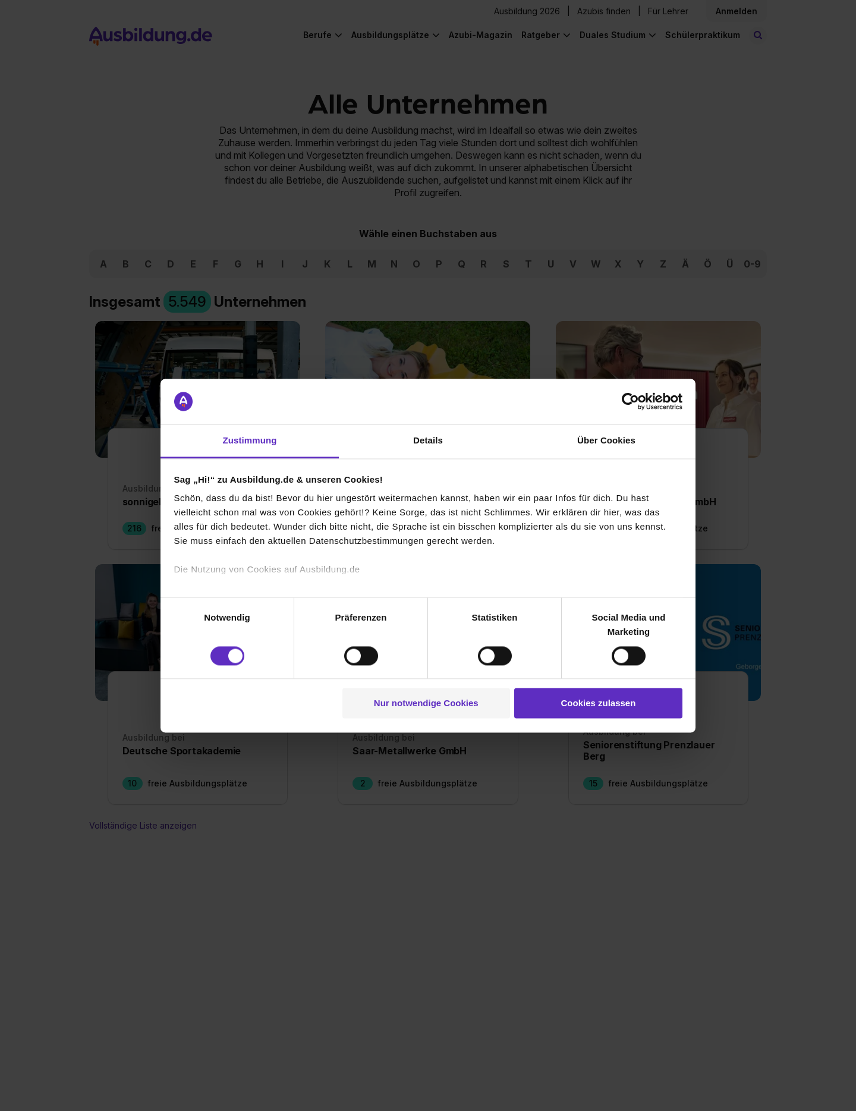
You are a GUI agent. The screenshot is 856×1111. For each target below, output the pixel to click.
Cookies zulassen (598, 703)
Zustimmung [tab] (250, 441)
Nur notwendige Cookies (426, 703)
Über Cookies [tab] (606, 441)
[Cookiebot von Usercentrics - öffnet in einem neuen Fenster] (630, 401)
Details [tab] (428, 441)
